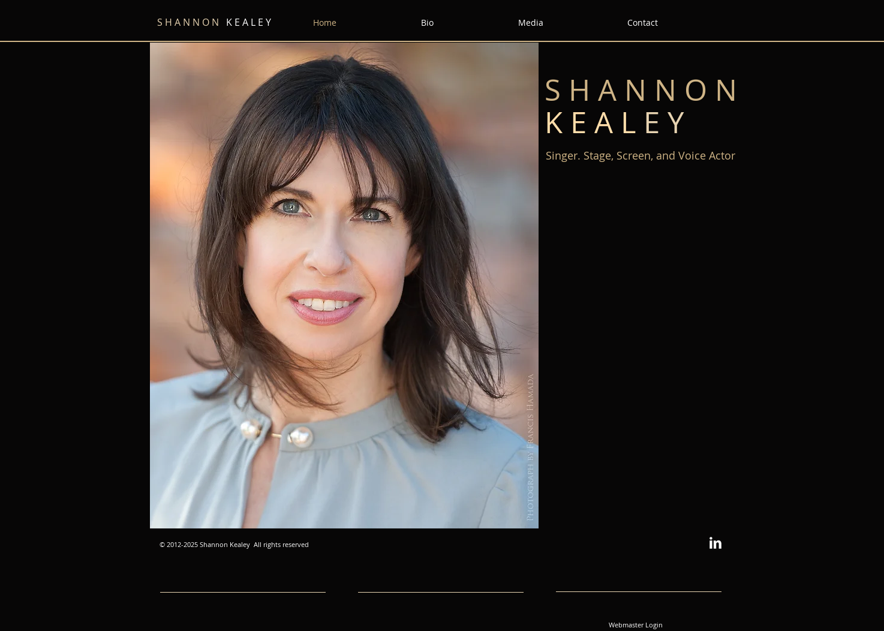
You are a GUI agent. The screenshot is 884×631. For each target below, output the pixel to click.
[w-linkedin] (715, 543)
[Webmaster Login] (635, 625)
